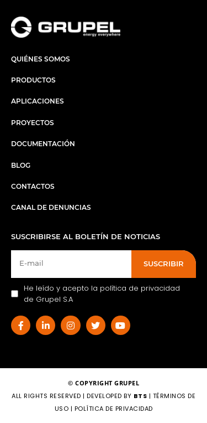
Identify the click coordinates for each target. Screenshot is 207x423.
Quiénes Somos (40, 59)
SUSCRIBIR (164, 263)
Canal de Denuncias (51, 207)
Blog (20, 165)
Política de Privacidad (114, 408)
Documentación (43, 144)
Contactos (33, 186)
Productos (33, 80)
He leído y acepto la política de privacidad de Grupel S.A (95, 294)
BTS (140, 395)
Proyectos (32, 122)
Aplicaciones (37, 101)
